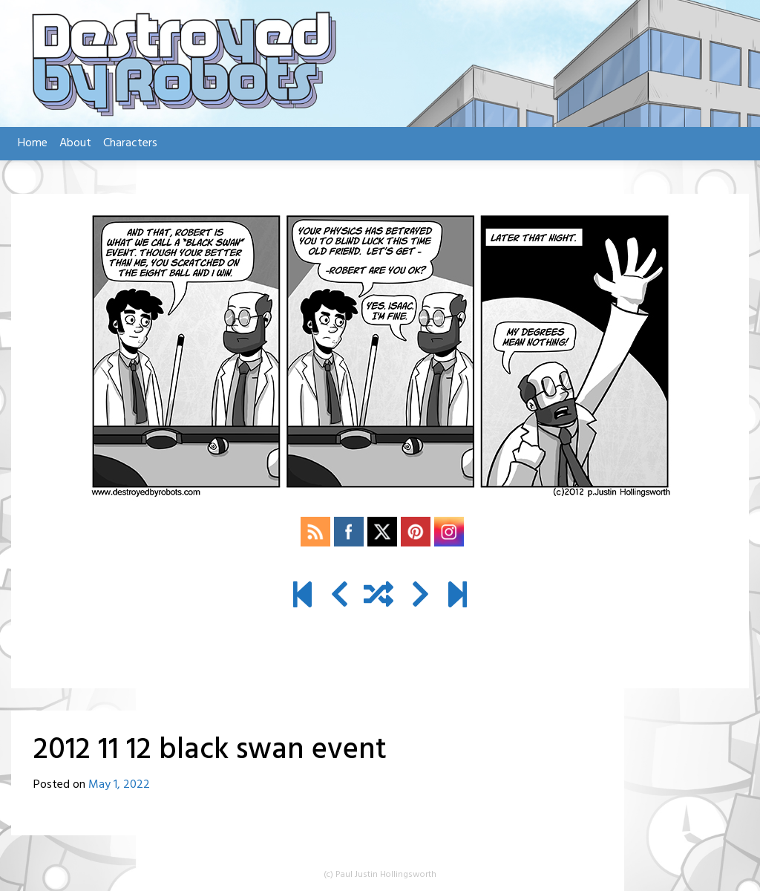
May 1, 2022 (119, 784)
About (75, 143)
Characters (130, 143)
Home (33, 143)
